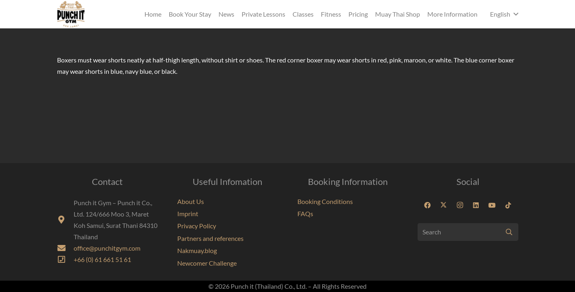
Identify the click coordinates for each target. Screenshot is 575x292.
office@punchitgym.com (107, 248)
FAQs (305, 213)
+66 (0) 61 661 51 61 (102, 259)
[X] (443, 205)
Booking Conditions (325, 201)
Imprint (187, 213)
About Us (190, 201)
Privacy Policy (196, 226)
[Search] (468, 232)
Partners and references (210, 238)
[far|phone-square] (65, 260)
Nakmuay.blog (197, 250)
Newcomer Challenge (207, 263)
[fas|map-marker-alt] (65, 220)
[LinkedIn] (476, 205)
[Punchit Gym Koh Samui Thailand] (71, 14)
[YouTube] (492, 205)
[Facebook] (427, 205)
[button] (504, 14)
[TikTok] (508, 205)
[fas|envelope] (65, 248)
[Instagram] (460, 205)
